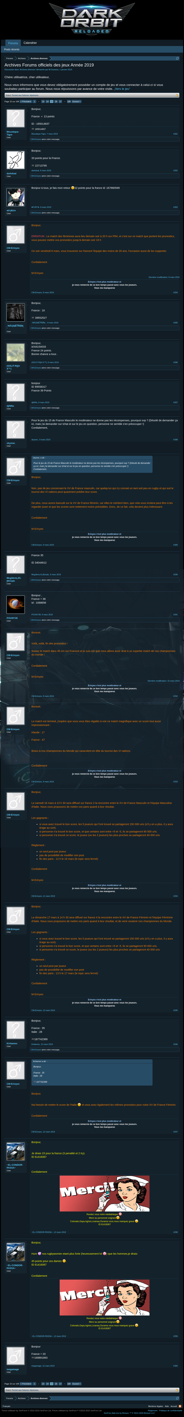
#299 (175, 1336)
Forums (13, 43)
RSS (180, 1406)
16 (56, 101)
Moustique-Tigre (13, 133)
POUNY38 (12, 618)
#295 (175, 1010)
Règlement (152, 1410)
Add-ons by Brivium (129, 1413)
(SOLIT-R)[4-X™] (13, 367)
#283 (175, 207)
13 (43, 101)
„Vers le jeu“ (122, 89)
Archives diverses (27, 69)
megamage (13, 1369)
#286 (175, 362)
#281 (175, 134)
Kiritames (12, 1043)
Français (6, 1406)
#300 (175, 1366)
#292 (175, 696)
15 (52, 101)
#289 (175, 545)
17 (60, 101)
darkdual (11, 173)
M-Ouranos (54, 69)
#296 (175, 1044)
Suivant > (76, 101)
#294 (175, 896)
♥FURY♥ (11, 210)
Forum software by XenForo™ (77, 1410)
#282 (175, 170)
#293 (175, 782)
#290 (175, 574)
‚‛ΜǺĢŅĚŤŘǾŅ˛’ (15, 327)
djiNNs (10, 406)
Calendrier (30, 42)
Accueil (174, 1406)
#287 (175, 402)
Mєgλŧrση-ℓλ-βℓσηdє (14, 579)
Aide (167, 1406)
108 (69, 101)
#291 (175, 614)
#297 (175, 1132)
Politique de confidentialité (170, 1410)
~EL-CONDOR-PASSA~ (15, 1166)
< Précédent (25, 101)
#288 (175, 440)
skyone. (11, 443)
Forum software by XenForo (27, 1410)
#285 (175, 323)
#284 (175, 292)
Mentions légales (155, 1406)
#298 (175, 1232)
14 (47, 101)
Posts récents (11, 49)
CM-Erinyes (36, 139)
